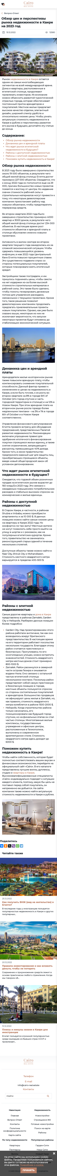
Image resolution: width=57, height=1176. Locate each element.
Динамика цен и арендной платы (25, 143)
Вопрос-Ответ (14, 1120)
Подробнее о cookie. (32, 1165)
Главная (15, 1115)
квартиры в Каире (23, 772)
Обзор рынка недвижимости (23, 140)
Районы (42, 1132)
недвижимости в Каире (24, 79)
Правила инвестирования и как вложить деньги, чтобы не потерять (27, 967)
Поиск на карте (42, 1128)
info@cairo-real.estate (28, 1085)
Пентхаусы (14, 1149)
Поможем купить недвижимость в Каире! (30, 159)
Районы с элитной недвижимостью (26, 156)
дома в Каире (43, 614)
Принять (29, 1170)
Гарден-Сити (42, 1145)
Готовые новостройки (42, 1124)
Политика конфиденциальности (14, 1129)
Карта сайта (14, 1135)
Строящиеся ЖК (42, 1120)
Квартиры (14, 1145)
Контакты (15, 1124)
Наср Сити (42, 1149)
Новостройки (42, 1115)
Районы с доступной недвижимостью (28, 152)
